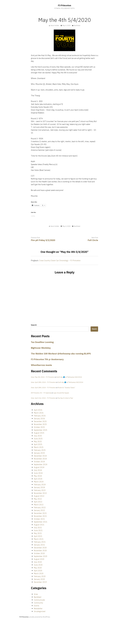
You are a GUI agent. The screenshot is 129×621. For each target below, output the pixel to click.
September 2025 (40, 430)
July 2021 (38, 527)
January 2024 (39, 487)
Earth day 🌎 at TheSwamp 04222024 (69, 377)
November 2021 (40, 516)
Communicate (39, 600)
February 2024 (40, 484)
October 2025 (39, 427)
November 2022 (40, 493)
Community (38, 603)
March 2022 (38, 504)
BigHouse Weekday (41, 347)
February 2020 (40, 576)
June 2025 (38, 438)
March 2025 (38, 447)
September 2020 (40, 556)
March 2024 (38, 481)
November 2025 (40, 424)
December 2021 (40, 513)
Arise (36, 594)
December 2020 (40, 547)
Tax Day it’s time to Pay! (65, 398)
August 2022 (39, 496)
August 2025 (39, 433)
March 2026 (38, 413)
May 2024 (38, 476)
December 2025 (40, 421)
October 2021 (39, 519)
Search (34, 325)
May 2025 (38, 441)
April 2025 (38, 444)
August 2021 (39, 524)
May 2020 (38, 567)
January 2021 (39, 545)
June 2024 (38, 473)
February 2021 (40, 542)
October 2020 (39, 553)
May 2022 (38, 499)
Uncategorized (39, 611)
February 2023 (40, 490)
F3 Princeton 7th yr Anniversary (47, 359)
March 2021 (38, 539)
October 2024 (39, 461)
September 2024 (40, 464)
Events (36, 605)
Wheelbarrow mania (41, 365)
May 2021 (38, 533)
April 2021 (38, 536)
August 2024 (39, 467)
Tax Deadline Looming (42, 342)
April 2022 (38, 502)
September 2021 (40, 522)
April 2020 (38, 570)
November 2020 (40, 550)
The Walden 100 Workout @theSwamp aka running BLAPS (61, 353)
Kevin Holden (55, 25)
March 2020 (38, 573)
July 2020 (38, 562)
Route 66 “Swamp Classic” (66, 388)
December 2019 (40, 582)
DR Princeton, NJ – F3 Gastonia (41, 393)
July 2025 (38, 436)
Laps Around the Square (61, 393)
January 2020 (39, 579)
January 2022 (39, 510)
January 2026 (39, 418)
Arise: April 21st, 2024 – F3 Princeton (43, 398)
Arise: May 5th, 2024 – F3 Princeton (42, 377)
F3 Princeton (64, 5)
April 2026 (38, 410)
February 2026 (40, 415)
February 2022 (40, 507)
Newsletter (38, 608)
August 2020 (39, 559)
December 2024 (40, 456)
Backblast (77, 25)
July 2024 (38, 470)
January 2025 (39, 453)
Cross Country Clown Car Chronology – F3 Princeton (60, 260)
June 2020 (38, 565)
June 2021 (38, 530)
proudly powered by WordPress (39, 617)
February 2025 (40, 450)
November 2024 (40, 458)
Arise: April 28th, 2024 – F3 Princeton (43, 382)
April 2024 (38, 479)
